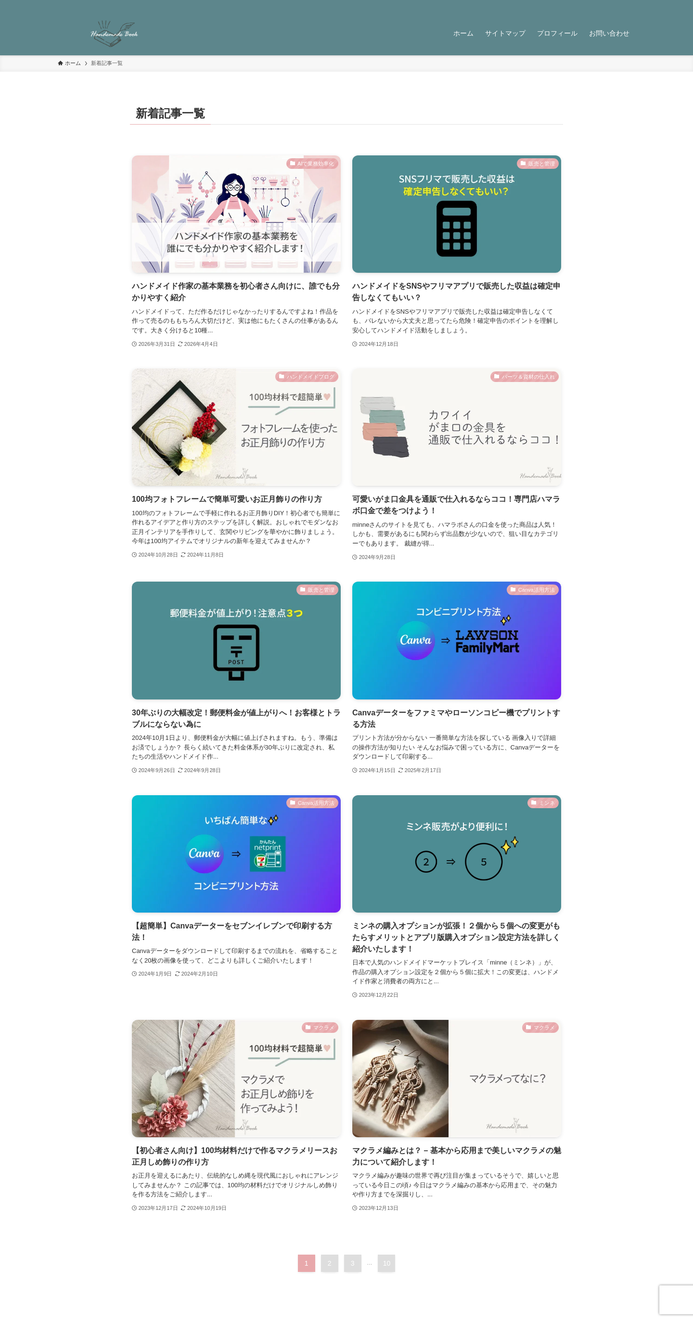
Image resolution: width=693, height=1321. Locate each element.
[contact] (616, 5)
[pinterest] (591, 5)
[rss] (604, 5)
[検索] (629, 5)
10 (387, 1263)
